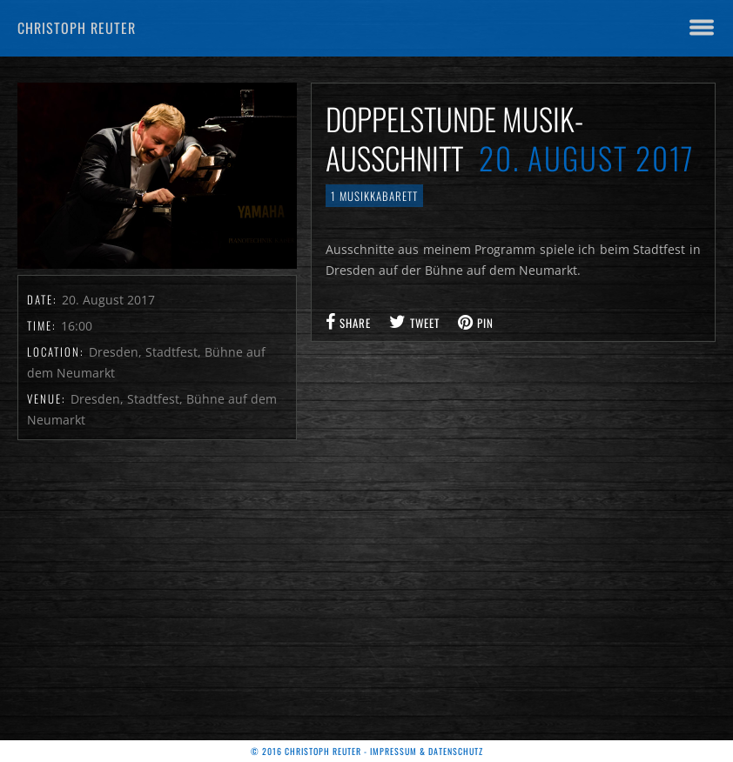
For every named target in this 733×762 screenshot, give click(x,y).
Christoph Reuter (76, 27)
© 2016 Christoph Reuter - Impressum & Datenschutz (367, 751)
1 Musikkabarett (374, 195)
